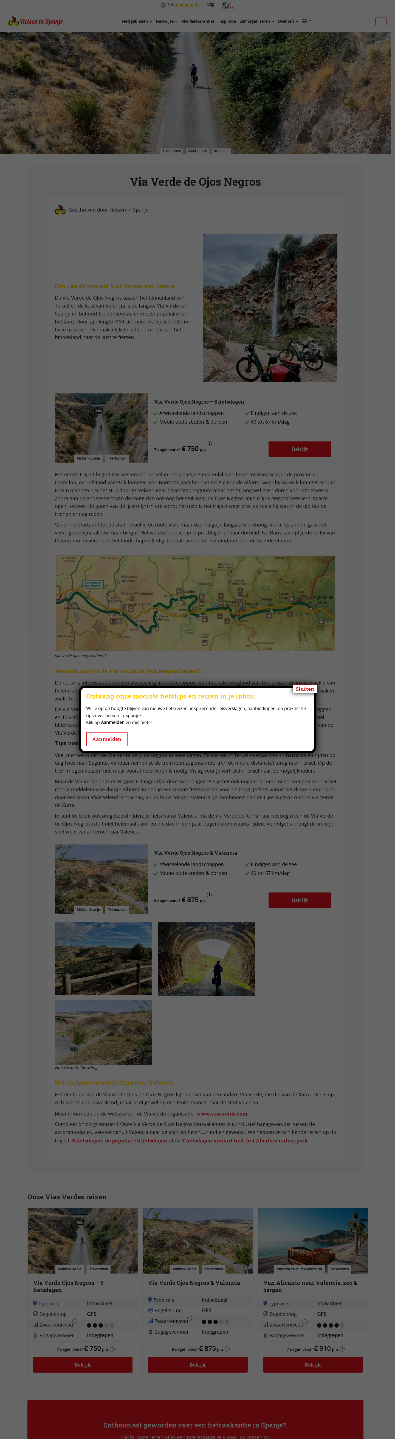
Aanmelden (107, 739)
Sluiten (305, 689)
